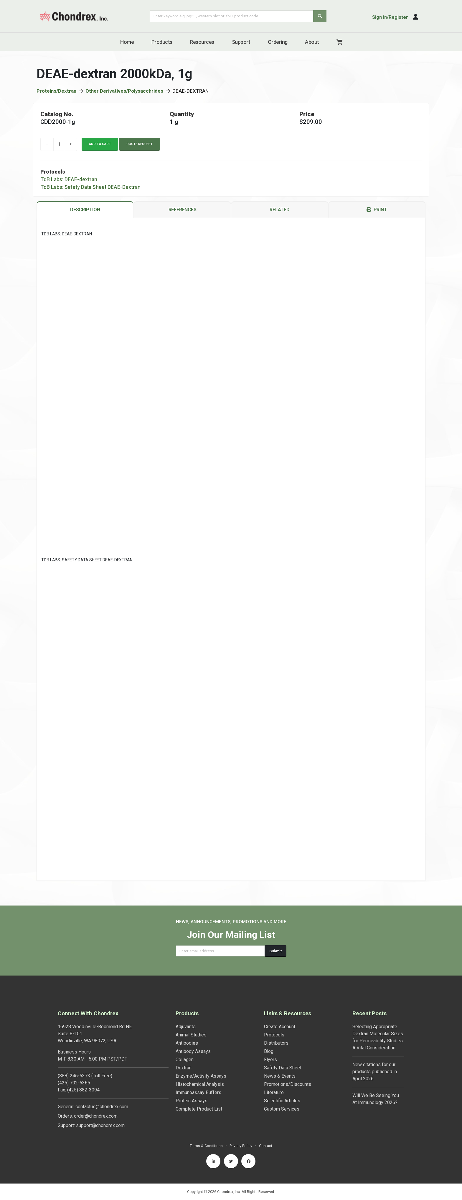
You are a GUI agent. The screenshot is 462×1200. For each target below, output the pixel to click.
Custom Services (281, 1109)
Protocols (274, 1035)
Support (241, 42)
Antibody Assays (193, 1051)
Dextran (184, 1068)
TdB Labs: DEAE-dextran (68, 179)
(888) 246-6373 (74, 1075)
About (312, 42)
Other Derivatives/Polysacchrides (124, 91)
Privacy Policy (241, 1146)
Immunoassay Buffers (198, 1092)
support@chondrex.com (100, 1125)
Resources (202, 42)
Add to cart (100, 144)
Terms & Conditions (206, 1146)
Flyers (270, 1059)
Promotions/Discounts (287, 1084)
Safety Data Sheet (282, 1068)
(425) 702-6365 (74, 1083)
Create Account (279, 1026)
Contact (265, 1146)
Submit (275, 951)
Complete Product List (199, 1109)
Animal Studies (191, 1035)
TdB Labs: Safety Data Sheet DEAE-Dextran (90, 187)
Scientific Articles (282, 1101)
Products (161, 42)
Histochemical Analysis (200, 1084)
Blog (268, 1051)
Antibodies (187, 1043)
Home (127, 42)
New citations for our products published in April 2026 (374, 1071)
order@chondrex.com (96, 1116)
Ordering (278, 42)
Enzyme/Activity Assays (201, 1076)
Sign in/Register (390, 17)
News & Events (280, 1076)
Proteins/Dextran (56, 91)
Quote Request (139, 144)
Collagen (185, 1059)
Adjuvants (186, 1026)
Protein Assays (191, 1101)
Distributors (276, 1043)
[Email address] (220, 951)
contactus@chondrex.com (101, 1106)
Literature (274, 1092)
